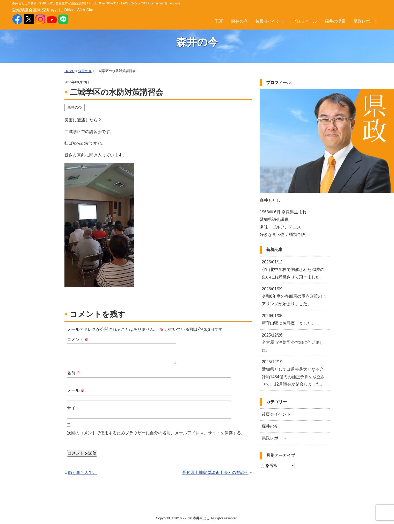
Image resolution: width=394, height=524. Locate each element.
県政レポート (365, 21)
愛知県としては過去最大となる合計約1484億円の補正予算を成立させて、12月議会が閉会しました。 (293, 373)
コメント (78, 339)
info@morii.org (169, 3)
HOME (69, 71)
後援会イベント (270, 21)
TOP (219, 21)
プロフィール (304, 21)
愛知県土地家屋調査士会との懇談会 (215, 472)
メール (76, 390)
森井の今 (239, 21)
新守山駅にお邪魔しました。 (289, 319)
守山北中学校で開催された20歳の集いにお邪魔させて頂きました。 (293, 269)
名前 (74, 373)
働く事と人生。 (82, 472)
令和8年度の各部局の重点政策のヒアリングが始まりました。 (294, 296)
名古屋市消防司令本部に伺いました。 (293, 342)
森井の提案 (335, 21)
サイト (73, 408)
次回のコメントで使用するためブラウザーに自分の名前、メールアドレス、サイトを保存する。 (156, 433)
